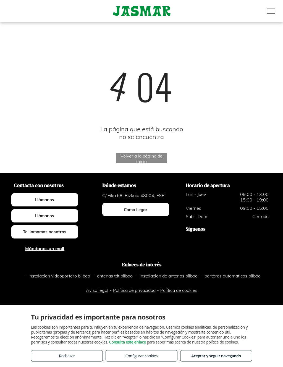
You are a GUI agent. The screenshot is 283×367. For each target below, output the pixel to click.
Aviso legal (97, 290)
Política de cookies (178, 290)
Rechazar (67, 355)
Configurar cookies (141, 355)
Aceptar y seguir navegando (216, 355)
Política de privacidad (134, 290)
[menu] (271, 11)
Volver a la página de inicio (141, 158)
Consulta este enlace (127, 342)
